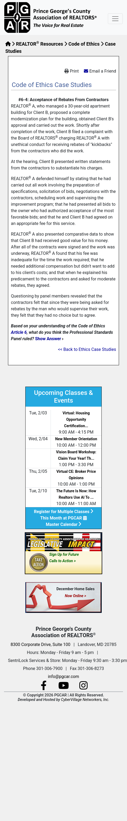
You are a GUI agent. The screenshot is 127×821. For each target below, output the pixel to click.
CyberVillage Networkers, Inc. (85, 699)
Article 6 (19, 332)
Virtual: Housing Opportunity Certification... (76, 419)
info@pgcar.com (63, 676)
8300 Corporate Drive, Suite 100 (40, 644)
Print (71, 71)
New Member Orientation (76, 439)
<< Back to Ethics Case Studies (87, 349)
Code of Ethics (84, 44)
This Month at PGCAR (63, 518)
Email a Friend (102, 71)
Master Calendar (63, 524)
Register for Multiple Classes (63, 511)
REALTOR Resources (39, 44)
